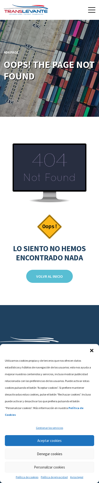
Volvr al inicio (49, 276)
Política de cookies (27, 477)
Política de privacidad (54, 477)
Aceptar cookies (49, 440)
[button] (91, 350)
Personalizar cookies (49, 467)
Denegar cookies (49, 454)
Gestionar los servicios (49, 428)
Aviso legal (76, 477)
